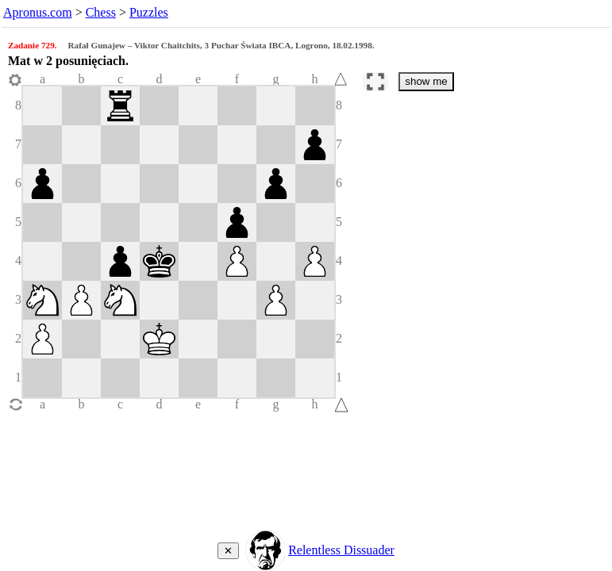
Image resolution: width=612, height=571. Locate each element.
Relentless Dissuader (341, 550)
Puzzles (148, 12)
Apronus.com (37, 12)
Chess (101, 12)
